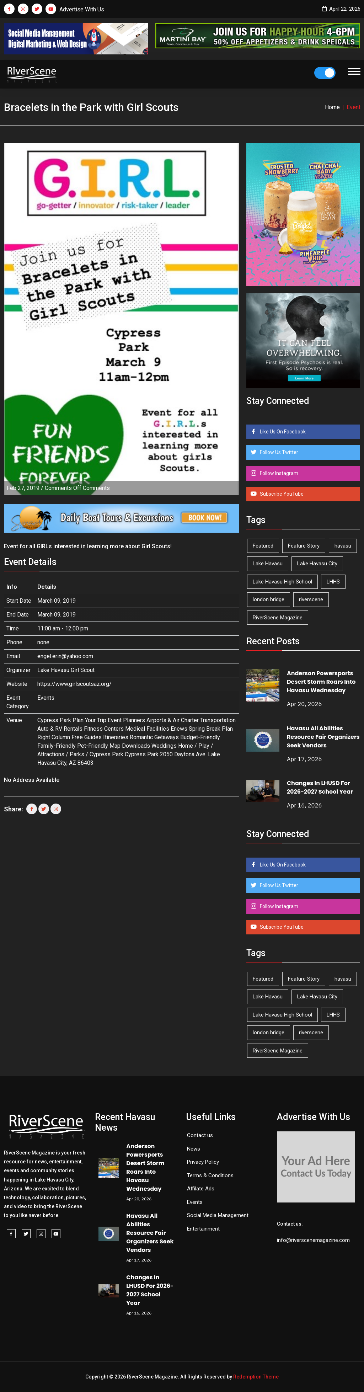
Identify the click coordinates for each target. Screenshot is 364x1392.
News (193, 1149)
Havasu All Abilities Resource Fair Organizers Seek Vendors (323, 737)
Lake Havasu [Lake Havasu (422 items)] (268, 563)
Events (45, 697)
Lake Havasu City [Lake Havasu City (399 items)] (317, 563)
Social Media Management (217, 1215)
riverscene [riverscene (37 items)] (311, 599)
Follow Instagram (278, 473)
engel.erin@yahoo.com (65, 656)
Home (332, 107)
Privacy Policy (203, 1162)
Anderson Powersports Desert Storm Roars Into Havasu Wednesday (321, 681)
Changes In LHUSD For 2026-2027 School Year (320, 787)
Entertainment (203, 1229)
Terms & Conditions (210, 1175)
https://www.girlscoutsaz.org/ (74, 684)
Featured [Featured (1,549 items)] (263, 546)
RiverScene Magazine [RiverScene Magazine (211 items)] (278, 617)
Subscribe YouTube (281, 494)
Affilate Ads (200, 1188)
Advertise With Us (81, 9)
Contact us (200, 1135)
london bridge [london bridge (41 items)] (268, 599)
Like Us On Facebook (282, 431)
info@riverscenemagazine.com (313, 1240)
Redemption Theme (256, 1377)
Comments (77, 488)
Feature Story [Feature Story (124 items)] (304, 546)
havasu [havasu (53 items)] (342, 546)
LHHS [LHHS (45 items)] (333, 581)
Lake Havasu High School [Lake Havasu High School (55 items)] (282, 581)
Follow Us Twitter (278, 452)
